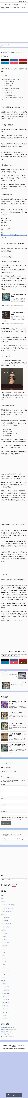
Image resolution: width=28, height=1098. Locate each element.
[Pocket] (14, 63)
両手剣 (5, 908)
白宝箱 (3, 870)
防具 (3, 952)
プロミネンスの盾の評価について (8, 1002)
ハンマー (5, 940)
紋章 (5, 987)
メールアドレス (5, 777)
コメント (3, 756)
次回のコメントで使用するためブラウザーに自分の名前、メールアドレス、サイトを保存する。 (14, 790)
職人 (9, 45)
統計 (2, 867)
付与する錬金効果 (9, 81)
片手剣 (5, 905)
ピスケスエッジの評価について (8, 1008)
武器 (3, 902)
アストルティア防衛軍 (7, 880)
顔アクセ (6, 968)
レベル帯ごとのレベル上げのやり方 (11, 88)
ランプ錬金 (6, 889)
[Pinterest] (23, 60)
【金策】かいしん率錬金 (15, 685)
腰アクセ (5, 981)
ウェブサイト (4, 783)
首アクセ (6, 971)
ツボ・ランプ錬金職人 (9, 877)
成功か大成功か (8, 86)
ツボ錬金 (15, 623)
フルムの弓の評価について (7, 1006)
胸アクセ (6, 974)
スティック (6, 915)
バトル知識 (6, 899)
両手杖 (5, 918)
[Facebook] (14, 60)
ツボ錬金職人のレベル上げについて (11, 79)
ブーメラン (6, 943)
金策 (2, 874)
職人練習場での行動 (9, 95)
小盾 (6, 959)
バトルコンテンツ (6, 896)
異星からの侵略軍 (7, 883)
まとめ (4, 99)
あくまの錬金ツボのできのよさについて (14, 97)
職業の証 (5, 990)
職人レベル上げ (22, 623)
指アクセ (5, 978)
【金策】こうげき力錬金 (15, 695)
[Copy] (23, 63)
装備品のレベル (8, 83)
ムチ (4, 933)
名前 (2, 771)
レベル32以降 (8, 92)
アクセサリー (5, 965)
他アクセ (6, 984)
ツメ (4, 930)
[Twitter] (5, 60)
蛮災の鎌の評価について (6, 1004)
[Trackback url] (14, 811)
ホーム (3, 45)
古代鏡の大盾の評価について (7, 1000)
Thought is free (21, 1020)
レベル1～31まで (9, 90)
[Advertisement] (14, 27)
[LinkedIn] (5, 63)
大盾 (6, 962)
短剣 (4, 911)
